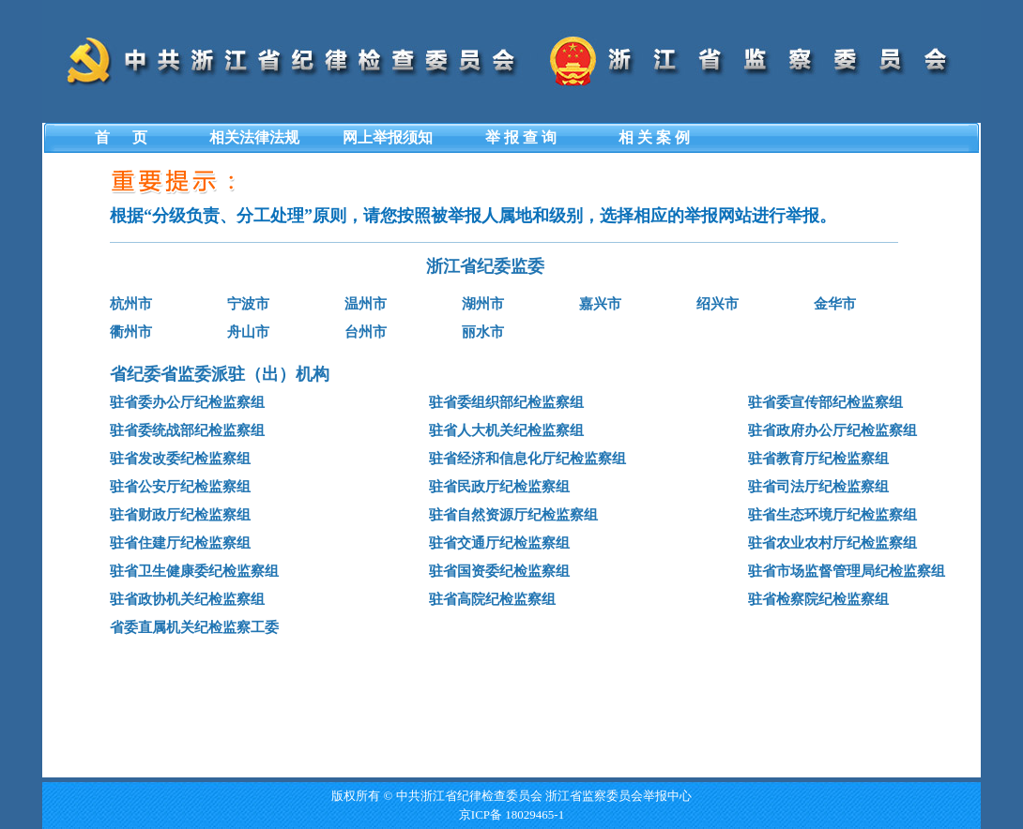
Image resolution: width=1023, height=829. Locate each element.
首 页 (121, 137)
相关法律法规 (254, 137)
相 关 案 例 (654, 137)
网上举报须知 (388, 137)
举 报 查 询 (521, 137)
